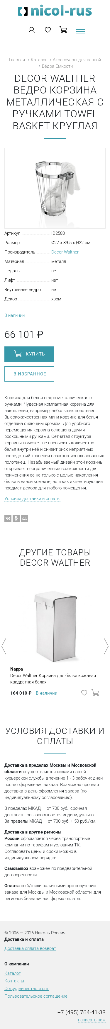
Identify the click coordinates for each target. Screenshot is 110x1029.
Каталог (39, 59)
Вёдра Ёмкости (57, 66)
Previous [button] (5, 646)
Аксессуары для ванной (77, 59)
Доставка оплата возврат (30, 948)
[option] (55, 643)
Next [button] (105, 646)
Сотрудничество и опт (26, 988)
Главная (17, 59)
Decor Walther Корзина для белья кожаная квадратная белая (55, 675)
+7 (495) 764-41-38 (81, 1012)
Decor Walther (65, 252)
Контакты (14, 981)
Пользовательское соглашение (35, 996)
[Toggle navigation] (80, 33)
